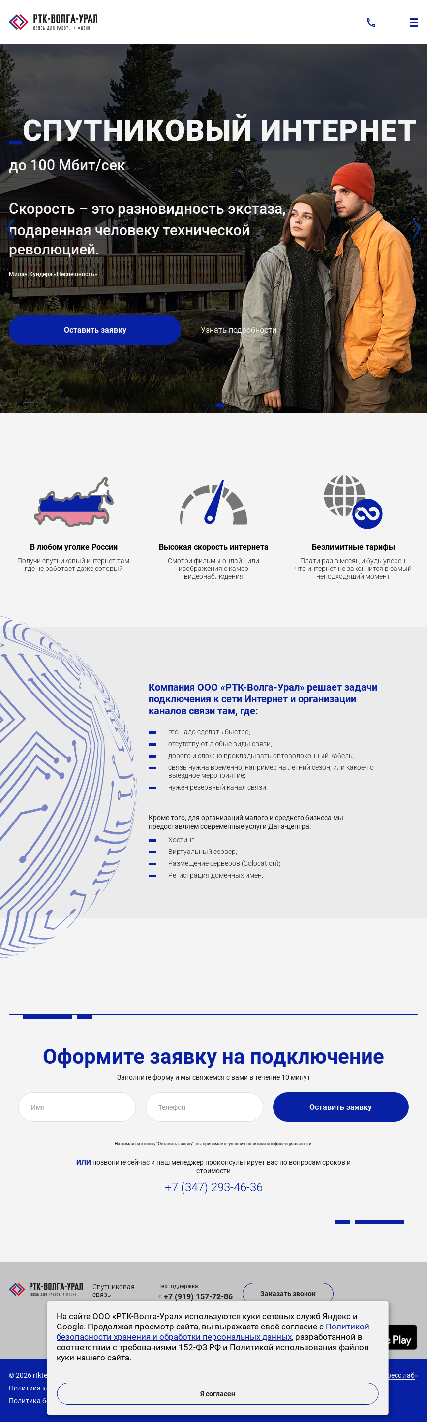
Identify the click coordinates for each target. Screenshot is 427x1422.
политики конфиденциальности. (279, 1143)
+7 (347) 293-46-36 (214, 1187)
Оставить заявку (95, 330)
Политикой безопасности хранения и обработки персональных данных (213, 1332)
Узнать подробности (238, 330)
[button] (207, 405)
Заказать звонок (288, 1293)
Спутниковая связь (113, 1290)
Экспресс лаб (393, 1375)
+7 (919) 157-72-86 (198, 1296)
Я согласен (217, 1394)
